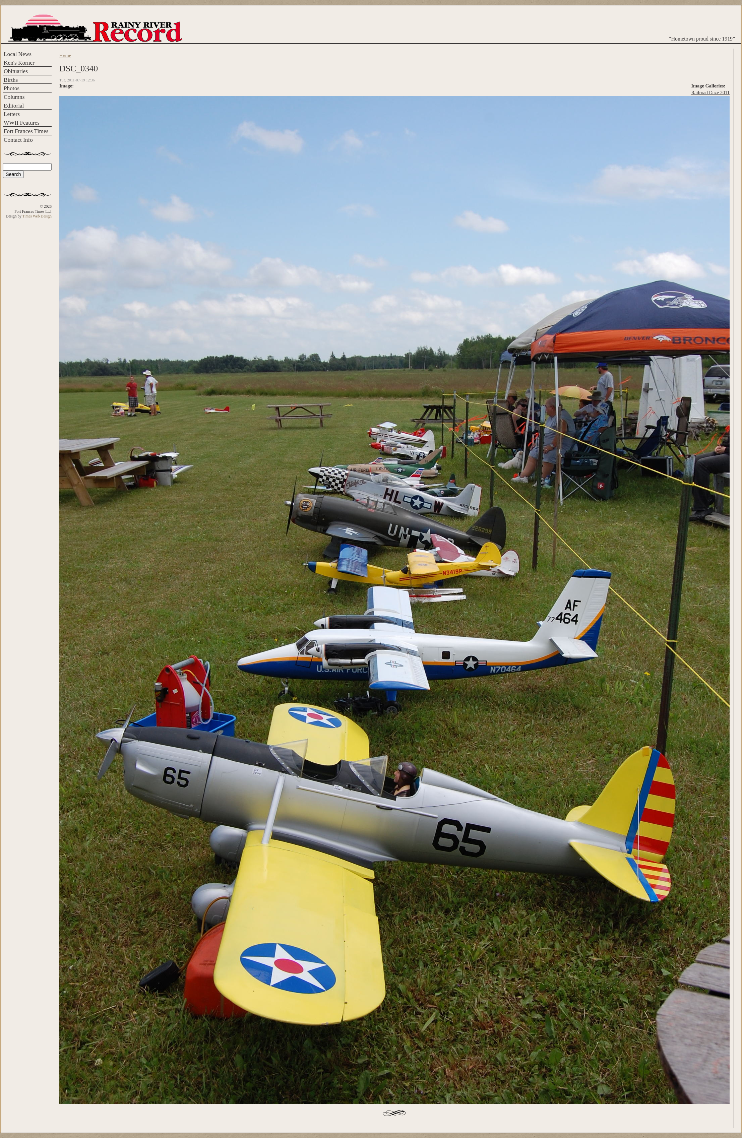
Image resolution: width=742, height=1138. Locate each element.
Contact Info (18, 140)
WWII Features (22, 123)
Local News (18, 54)
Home (65, 55)
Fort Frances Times (26, 131)
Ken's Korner (19, 63)
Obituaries (16, 71)
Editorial (14, 106)
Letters (12, 114)
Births (11, 80)
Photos (11, 88)
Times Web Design (37, 216)
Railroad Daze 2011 (710, 92)
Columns (14, 97)
